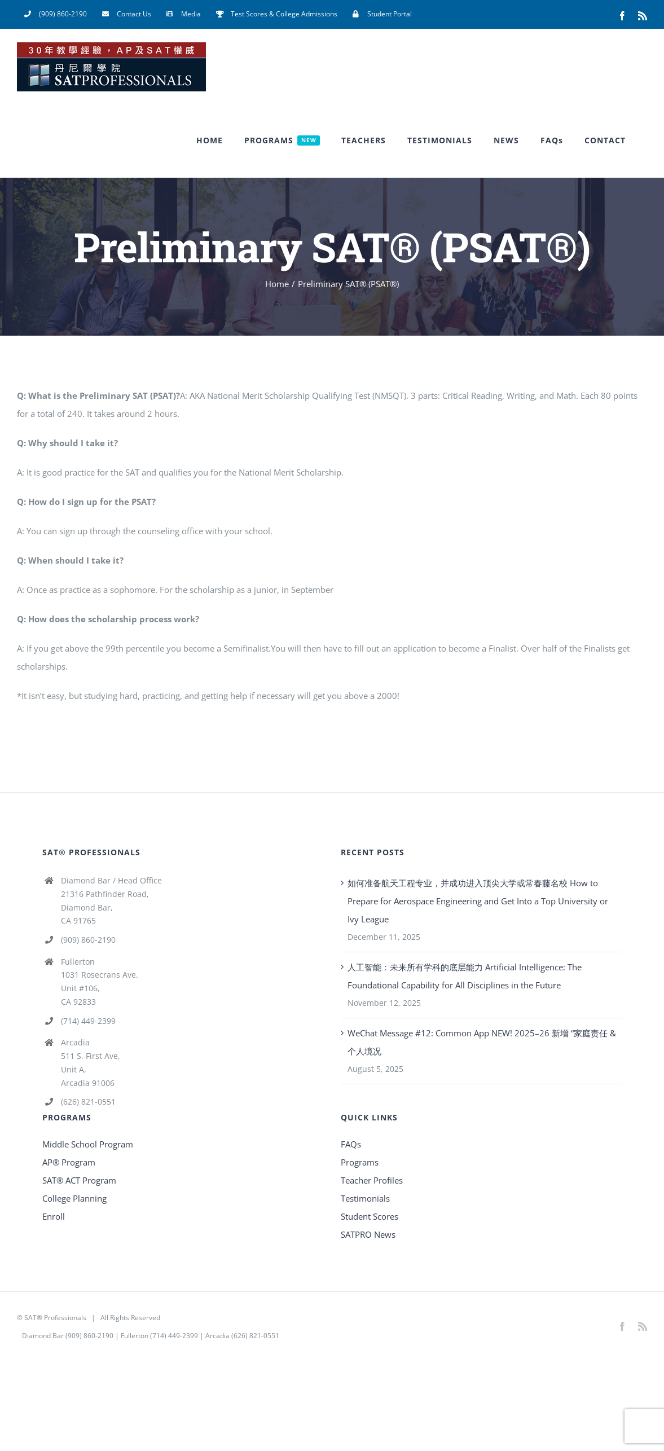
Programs (360, 1162)
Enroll (53, 1216)
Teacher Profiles (372, 1180)
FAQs (351, 1144)
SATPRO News (368, 1234)
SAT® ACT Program (79, 1180)
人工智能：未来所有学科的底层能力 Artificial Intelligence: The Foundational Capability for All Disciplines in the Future (465, 976)
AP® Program (68, 1162)
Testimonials (365, 1198)
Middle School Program (87, 1144)
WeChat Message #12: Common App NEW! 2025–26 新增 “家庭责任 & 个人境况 (482, 1042)
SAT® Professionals (55, 1317)
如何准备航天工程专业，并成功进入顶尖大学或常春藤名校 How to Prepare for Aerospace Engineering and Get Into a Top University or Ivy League (478, 901)
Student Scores (369, 1216)
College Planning (74, 1198)
